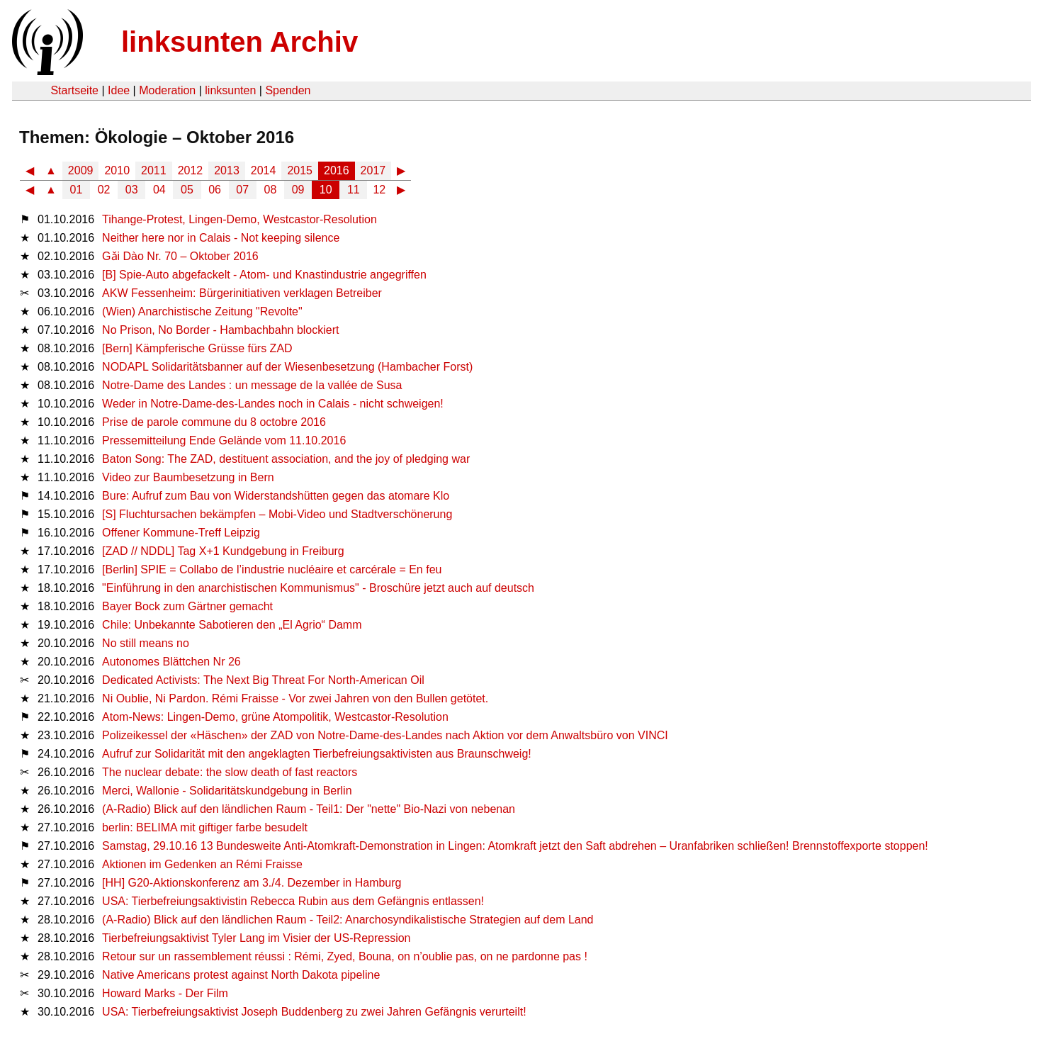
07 (242, 190)
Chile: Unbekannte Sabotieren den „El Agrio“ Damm (231, 625)
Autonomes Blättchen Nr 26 (171, 662)
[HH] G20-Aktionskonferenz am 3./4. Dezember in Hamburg (251, 883)
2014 (263, 170)
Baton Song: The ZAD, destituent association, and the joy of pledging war (286, 459)
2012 (190, 170)
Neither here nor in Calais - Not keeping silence (220, 238)
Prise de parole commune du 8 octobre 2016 (214, 422)
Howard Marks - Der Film (165, 993)
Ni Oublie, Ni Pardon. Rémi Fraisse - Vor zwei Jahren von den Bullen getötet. (295, 698)
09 (298, 190)
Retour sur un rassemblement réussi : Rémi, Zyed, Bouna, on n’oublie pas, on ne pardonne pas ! (344, 956)
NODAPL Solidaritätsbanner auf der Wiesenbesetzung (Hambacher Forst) (287, 367)
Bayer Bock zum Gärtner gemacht (187, 606)
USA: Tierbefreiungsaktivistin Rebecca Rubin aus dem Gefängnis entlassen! (293, 901)
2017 (373, 170)
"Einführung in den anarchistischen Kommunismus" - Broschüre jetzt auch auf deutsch (318, 588)
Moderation (167, 90)
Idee (119, 90)
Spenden (287, 90)
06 (214, 190)
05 (187, 190)
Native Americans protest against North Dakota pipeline (241, 975)
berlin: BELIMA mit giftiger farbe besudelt (205, 827)
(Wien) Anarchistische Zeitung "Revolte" (202, 311)
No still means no (145, 643)
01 (76, 190)
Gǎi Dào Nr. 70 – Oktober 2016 (180, 256)
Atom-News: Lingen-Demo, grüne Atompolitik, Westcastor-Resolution (275, 717)
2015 (299, 170)
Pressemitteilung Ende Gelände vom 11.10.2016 (224, 440)
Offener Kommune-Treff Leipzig (181, 533)
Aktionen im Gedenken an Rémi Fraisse (202, 864)
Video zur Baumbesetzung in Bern (188, 477)
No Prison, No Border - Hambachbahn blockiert (220, 330)
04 (159, 190)
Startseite (74, 90)
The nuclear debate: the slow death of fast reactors (229, 772)
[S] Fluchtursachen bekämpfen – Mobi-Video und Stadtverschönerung (277, 514)
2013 (226, 170)
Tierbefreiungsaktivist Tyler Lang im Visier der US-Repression (256, 938)
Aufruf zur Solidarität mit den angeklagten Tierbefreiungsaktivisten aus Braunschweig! (316, 754)
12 (379, 190)
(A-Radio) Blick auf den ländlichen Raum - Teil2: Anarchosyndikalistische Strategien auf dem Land (347, 920)
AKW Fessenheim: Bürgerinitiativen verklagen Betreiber (242, 293)
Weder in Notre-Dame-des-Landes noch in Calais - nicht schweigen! (273, 404)
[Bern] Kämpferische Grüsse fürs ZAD (197, 348)
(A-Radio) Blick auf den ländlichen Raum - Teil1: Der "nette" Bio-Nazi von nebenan (308, 809)
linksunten (230, 90)
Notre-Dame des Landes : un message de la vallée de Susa (252, 385)
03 (131, 190)
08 (270, 190)
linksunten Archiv (239, 41)
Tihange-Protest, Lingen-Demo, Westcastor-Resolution (239, 219)
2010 (117, 170)
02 (104, 190)
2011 (154, 170)
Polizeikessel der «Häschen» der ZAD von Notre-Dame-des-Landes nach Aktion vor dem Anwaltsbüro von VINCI (385, 735)
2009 (81, 170)
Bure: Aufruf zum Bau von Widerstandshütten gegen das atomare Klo (275, 496)
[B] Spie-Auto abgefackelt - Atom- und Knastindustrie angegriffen (264, 275)
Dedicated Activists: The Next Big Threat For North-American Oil (263, 680)
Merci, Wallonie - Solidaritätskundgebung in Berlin (226, 791)
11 (353, 190)
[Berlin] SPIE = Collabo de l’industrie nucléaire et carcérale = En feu (271, 569)
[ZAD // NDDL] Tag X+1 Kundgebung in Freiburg (223, 551)
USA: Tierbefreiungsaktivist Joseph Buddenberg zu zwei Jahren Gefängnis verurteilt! (314, 1012)
